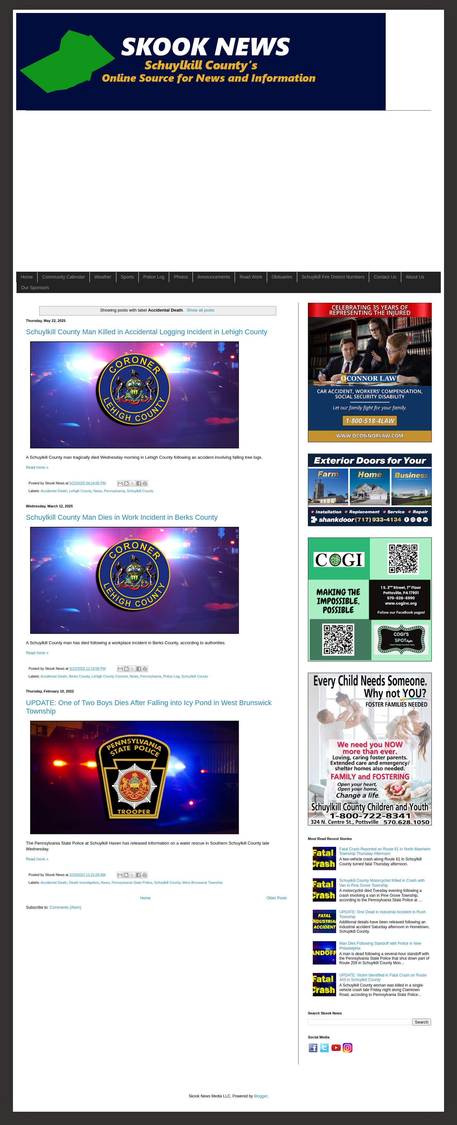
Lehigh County (80, 491)
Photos (181, 276)
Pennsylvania (114, 491)
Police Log (153, 276)
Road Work (251, 276)
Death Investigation (84, 882)
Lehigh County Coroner (110, 676)
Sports (127, 276)
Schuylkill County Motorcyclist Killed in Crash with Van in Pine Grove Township (382, 882)
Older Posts (276, 898)
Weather (102, 276)
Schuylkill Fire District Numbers (333, 276)
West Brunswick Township (202, 882)
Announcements (213, 276)
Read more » (37, 467)
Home (27, 276)
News (97, 491)
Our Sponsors (35, 287)
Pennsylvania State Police (131, 882)
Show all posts (200, 310)
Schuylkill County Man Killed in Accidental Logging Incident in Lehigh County (146, 332)
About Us (415, 276)
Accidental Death (54, 491)
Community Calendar (63, 276)
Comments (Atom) (65, 907)
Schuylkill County (140, 491)
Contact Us (385, 276)
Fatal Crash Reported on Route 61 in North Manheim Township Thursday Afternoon (384, 851)
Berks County (79, 676)
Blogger (260, 1096)
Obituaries (282, 276)
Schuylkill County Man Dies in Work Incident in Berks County (121, 517)
